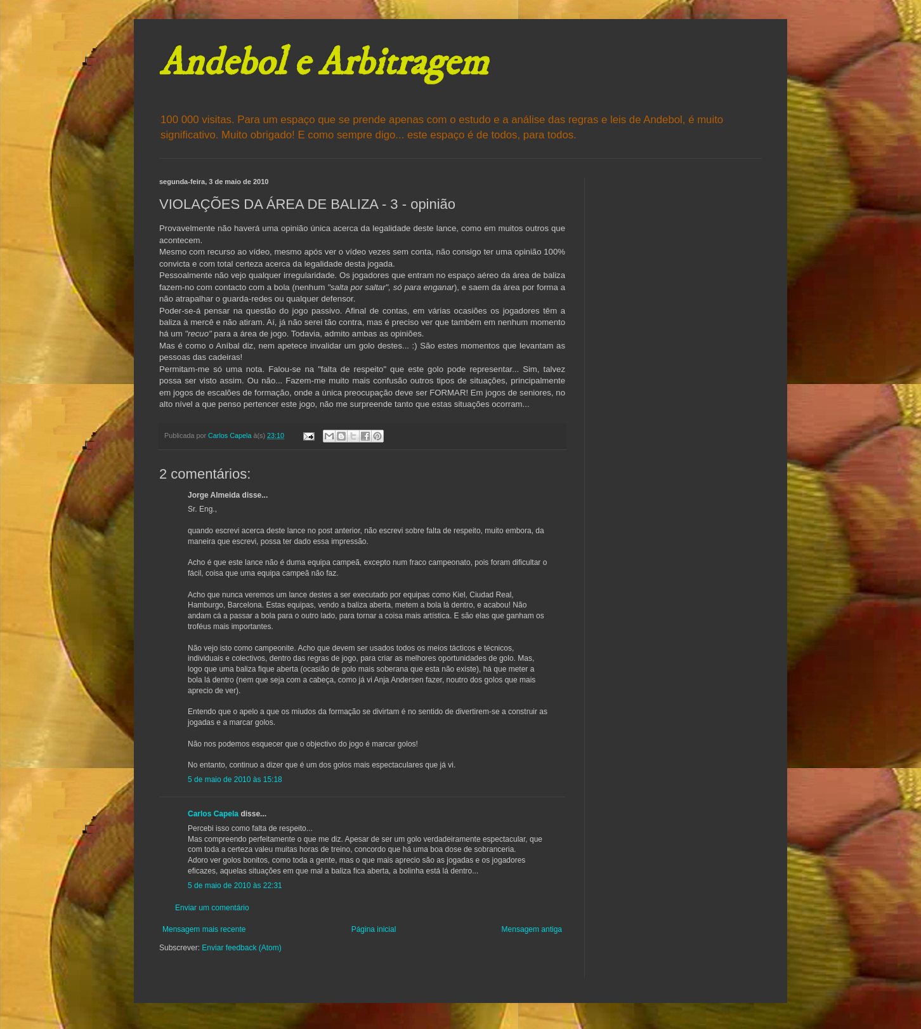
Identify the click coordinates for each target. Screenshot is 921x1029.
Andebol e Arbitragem (323, 63)
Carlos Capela (213, 813)
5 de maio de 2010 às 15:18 (235, 779)
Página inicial (373, 929)
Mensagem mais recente (203, 929)
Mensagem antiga (532, 929)
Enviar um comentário (212, 907)
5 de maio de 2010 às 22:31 (235, 885)
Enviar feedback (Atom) (241, 947)
